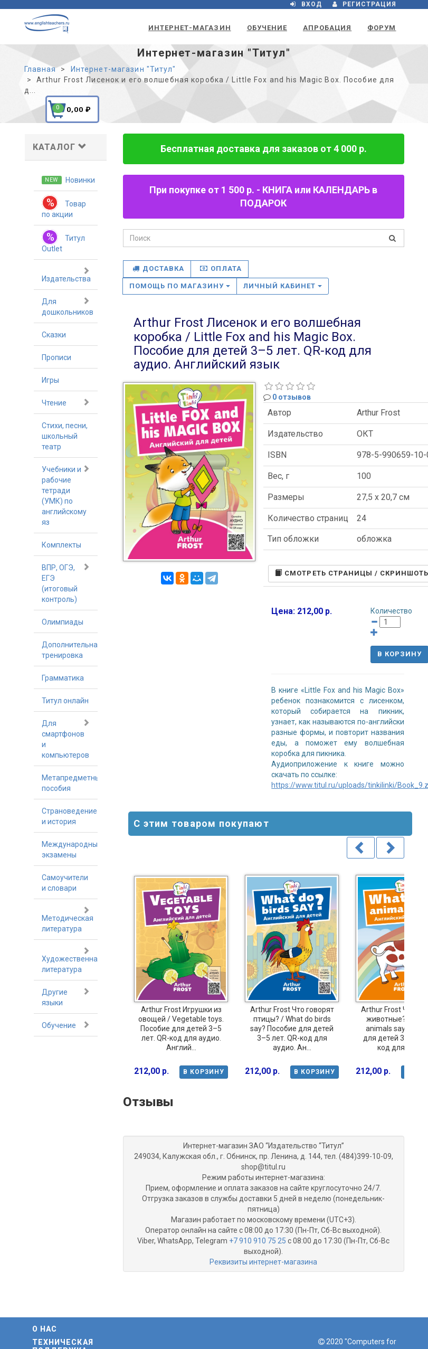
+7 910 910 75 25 (257, 1241)
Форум (381, 28)
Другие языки (66, 997)
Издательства (66, 274)
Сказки (54, 335)
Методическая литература (67, 919)
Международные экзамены (70, 849)
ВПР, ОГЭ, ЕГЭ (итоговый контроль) (66, 582)
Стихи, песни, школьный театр (65, 436)
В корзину (203, 1072)
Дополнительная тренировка (70, 649)
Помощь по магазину (179, 286)
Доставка (158, 268)
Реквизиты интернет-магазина (263, 1262)
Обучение (267, 28)
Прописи (56, 357)
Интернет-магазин (189, 28)
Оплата (220, 268)
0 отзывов (291, 397)
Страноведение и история (69, 816)
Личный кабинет (282, 286)
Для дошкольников (67, 306)
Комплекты (61, 545)
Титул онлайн (65, 700)
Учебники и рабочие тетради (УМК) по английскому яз (66, 495)
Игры (50, 380)
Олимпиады (62, 622)
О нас (45, 1329)
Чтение (66, 402)
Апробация (327, 28)
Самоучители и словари (65, 882)
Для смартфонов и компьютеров (66, 738)
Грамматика (63, 678)
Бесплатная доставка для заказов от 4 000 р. (263, 148)
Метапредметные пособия (70, 783)
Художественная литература (70, 960)
